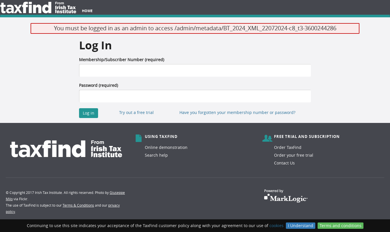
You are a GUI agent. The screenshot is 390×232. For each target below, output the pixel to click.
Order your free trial (293, 155)
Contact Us (284, 163)
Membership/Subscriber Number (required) (121, 59)
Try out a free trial (136, 112)
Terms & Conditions (78, 205)
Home (87, 10)
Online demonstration (166, 147)
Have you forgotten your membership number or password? (237, 112)
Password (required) (98, 85)
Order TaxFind (287, 147)
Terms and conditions (340, 225)
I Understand (300, 225)
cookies (276, 225)
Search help (156, 155)
